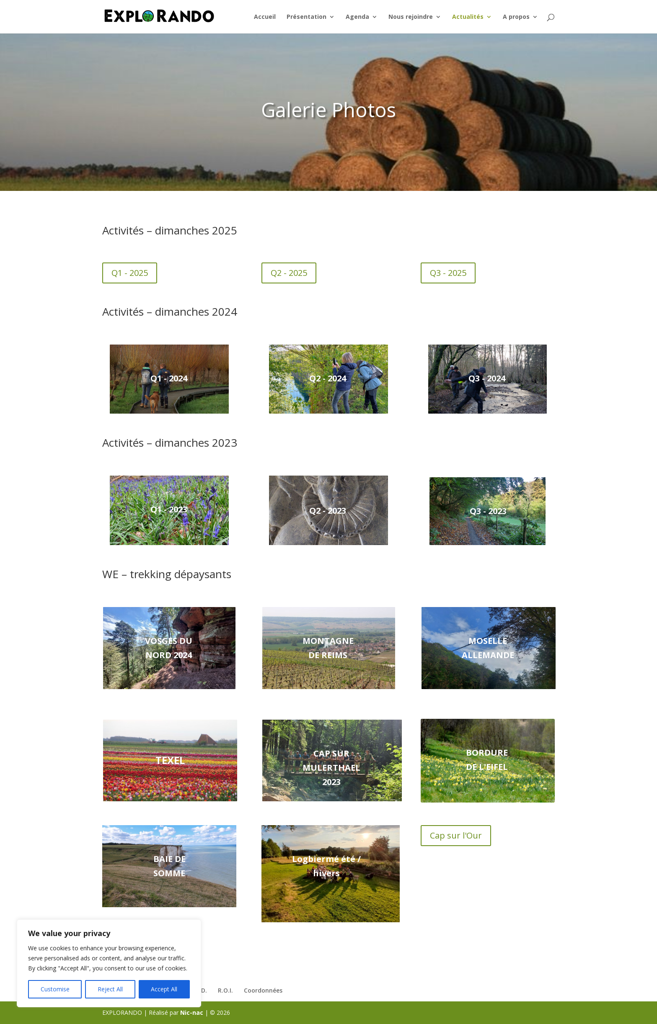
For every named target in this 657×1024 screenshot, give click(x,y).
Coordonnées (263, 990)
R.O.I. (225, 990)
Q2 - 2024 (327, 378)
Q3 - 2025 (448, 272)
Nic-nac (191, 1012)
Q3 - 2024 (486, 378)
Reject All (110, 989)
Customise (55, 989)
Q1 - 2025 (129, 272)
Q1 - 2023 (168, 509)
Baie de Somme (169, 866)
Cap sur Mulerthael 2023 (331, 767)
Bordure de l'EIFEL (487, 759)
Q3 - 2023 (488, 511)
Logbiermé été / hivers (326, 866)
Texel (170, 760)
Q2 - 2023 (327, 510)
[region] (109, 963)
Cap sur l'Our (456, 835)
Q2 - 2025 (289, 272)
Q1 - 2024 (168, 378)
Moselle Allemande (488, 648)
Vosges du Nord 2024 (168, 648)
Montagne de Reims (328, 648)
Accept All (164, 989)
